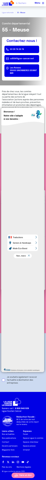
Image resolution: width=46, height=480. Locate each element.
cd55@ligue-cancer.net (22, 59)
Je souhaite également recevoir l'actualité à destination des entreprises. (22, 380)
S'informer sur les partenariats (23, 294)
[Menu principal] (43, 3)
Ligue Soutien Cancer (12, 411)
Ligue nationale (8, 12)
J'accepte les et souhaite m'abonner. (25, 370)
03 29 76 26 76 (17, 49)
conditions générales (30, 369)
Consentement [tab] (9, 200)
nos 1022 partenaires (20, 213)
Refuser (23, 284)
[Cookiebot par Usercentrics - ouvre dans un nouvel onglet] (32, 193)
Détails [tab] (22, 200)
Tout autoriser (23, 276)
